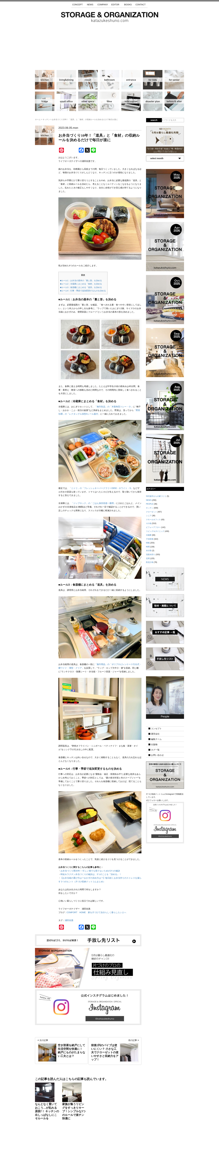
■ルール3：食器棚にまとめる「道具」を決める (81, 287)
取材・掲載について (118, 1144)
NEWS (90, 4)
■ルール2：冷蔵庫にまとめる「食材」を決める (81, 284)
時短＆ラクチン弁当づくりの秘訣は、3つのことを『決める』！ (91, 874)
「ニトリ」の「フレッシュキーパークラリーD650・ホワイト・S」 (101, 488)
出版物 (154, 744)
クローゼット (88, 79)
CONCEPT (77, 4)
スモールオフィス (66, 101)
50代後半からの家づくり (156, 496)
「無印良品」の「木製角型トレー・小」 (114, 406)
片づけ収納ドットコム (109, 17)
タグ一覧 (155, 750)
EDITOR (115, 4)
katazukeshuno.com (109, 1155)
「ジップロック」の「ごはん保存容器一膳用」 (93, 503)
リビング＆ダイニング (66, 79)
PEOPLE (149, 504)
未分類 (148, 550)
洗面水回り (109, 79)
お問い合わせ (157, 755)
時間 (109, 101)
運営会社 (155, 734)
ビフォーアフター (174, 101)
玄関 (131, 79)
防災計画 (152, 101)
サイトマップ (70, 1144)
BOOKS (128, 4)
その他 (88, 101)
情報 (131, 101)
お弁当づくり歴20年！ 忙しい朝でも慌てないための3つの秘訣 (90, 871)
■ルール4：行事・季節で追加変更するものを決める (83, 291)
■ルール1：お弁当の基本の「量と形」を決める (81, 280)
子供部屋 (152, 79)
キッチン (44, 79)
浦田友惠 (69, 920)
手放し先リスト (87, 1144)
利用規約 (150, 1144)
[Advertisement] (109, 45)
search (154, 120)
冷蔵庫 (44, 101)
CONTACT (141, 4)
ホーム (37, 119)
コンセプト (156, 728)
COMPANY (102, 4)
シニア (174, 79)
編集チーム (156, 739)
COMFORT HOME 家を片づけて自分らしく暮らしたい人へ (96, 912)
